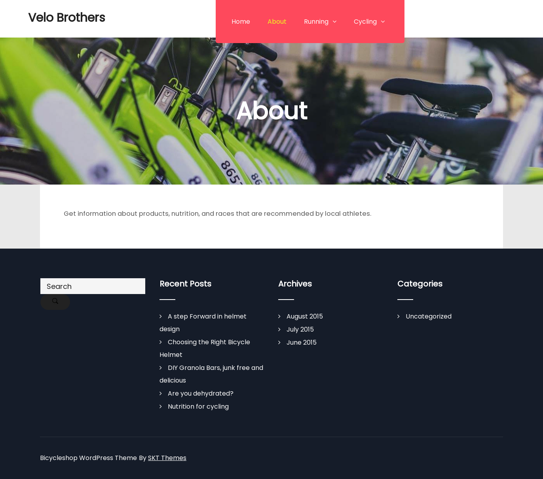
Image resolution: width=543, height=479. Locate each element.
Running (316, 21)
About (277, 21)
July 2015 (300, 329)
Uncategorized (429, 316)
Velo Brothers (66, 17)
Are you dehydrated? (201, 393)
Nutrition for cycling (198, 406)
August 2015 (305, 316)
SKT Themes (167, 457)
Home (241, 21)
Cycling (365, 21)
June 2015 (302, 342)
